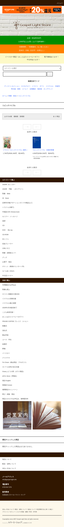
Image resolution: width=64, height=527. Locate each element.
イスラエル (49, 86)
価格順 (16, 116)
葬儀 (3, 348)
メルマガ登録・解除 (22, 511)
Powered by (17, 522)
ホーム (4, 96)
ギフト (42, 86)
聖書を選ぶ (6, 289)
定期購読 (33, 89)
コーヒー (25, 89)
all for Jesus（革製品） (10, 376)
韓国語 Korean (7, 385)
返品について (32, 509)
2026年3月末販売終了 (9, 308)
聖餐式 (4, 326)
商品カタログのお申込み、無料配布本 (15, 399)
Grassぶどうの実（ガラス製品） (13, 371)
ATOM (35, 511)
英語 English (6, 380)
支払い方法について (8, 509)
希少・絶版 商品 (8, 394)
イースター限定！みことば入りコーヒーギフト (22, 57)
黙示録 (13, 89)
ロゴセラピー (25, 86)
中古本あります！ (32, 60)
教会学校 (5, 335)
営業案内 (32, 47)
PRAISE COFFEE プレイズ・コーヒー (15, 321)
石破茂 (57, 86)
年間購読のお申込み (9, 285)
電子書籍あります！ (50, 57)
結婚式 (4, 344)
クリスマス (6, 358)
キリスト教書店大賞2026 (10, 294)
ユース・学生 (7, 339)
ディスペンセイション (12, 86)
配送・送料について (21, 509)
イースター (6, 353)
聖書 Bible (12, 96)
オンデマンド (48, 89)
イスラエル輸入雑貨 (9, 303)
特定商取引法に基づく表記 (44, 509)
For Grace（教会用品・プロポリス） (14, 362)
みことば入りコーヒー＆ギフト (13, 317)
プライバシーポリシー (8, 511)
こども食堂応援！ (8, 312)
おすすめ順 (8, 116)
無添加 (39, 89)
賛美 (18, 89)
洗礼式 (4, 330)
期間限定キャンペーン (10, 389)
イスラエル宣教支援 (9, 299)
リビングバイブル (24, 96)
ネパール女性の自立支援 (10, 367)
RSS (30, 511)
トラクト (35, 86)
